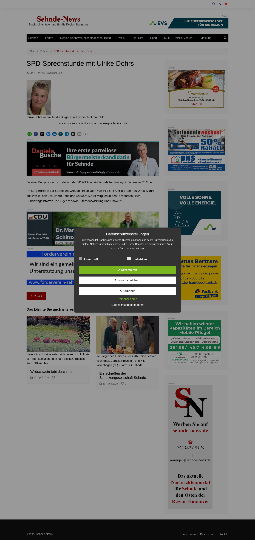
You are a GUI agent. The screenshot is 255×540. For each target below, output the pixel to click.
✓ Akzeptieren (127, 269)
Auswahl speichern (127, 280)
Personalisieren (127, 298)
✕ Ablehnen (127, 290)
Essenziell (88, 258)
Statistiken (137, 258)
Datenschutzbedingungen (127, 304)
